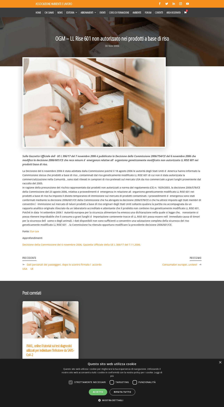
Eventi (102, 12)
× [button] (220, 362)
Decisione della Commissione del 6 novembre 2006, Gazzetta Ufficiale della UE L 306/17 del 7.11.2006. (81, 244)
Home (38, 12)
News (60, 12)
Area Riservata (173, 12)
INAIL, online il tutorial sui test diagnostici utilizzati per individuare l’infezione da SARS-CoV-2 (50, 350)
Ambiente (137, 12)
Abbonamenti (87, 12)
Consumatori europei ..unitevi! (179, 264)
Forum (148, 12)
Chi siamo (49, 12)
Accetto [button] (98, 391)
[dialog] (112, 383)
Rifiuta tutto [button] (122, 391)
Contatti (159, 12)
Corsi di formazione (119, 12)
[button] (112, 400)
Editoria (70, 12)
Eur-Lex (34, 231)
